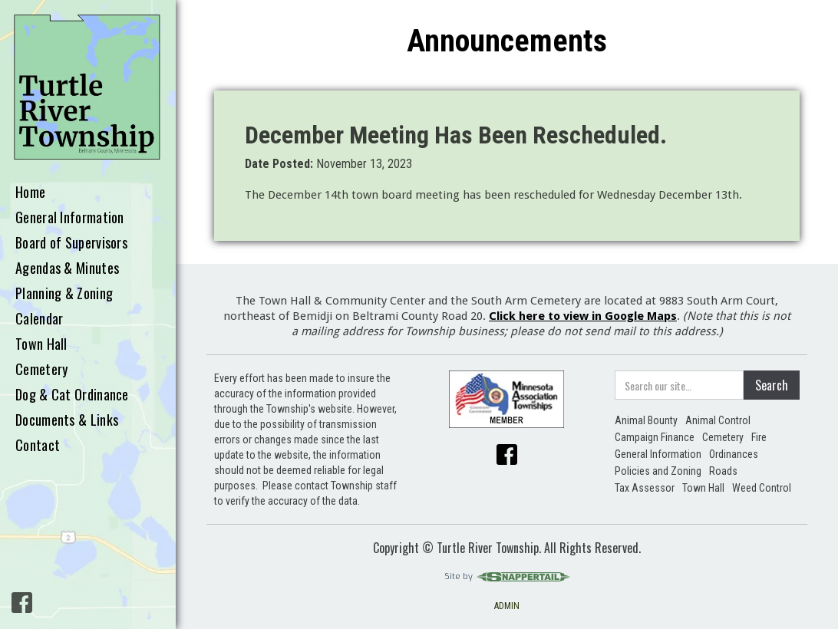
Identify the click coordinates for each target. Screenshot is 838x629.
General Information (69, 218)
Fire (759, 437)
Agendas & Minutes (67, 268)
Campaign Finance (654, 437)
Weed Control (761, 488)
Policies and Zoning (658, 471)
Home (30, 192)
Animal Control (718, 420)
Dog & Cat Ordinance (72, 395)
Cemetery (41, 370)
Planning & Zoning (64, 294)
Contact (37, 445)
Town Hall (41, 344)
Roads (723, 471)
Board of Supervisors (71, 243)
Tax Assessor (645, 488)
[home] (88, 88)
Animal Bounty (646, 420)
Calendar (39, 319)
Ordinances (733, 454)
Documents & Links (66, 420)
